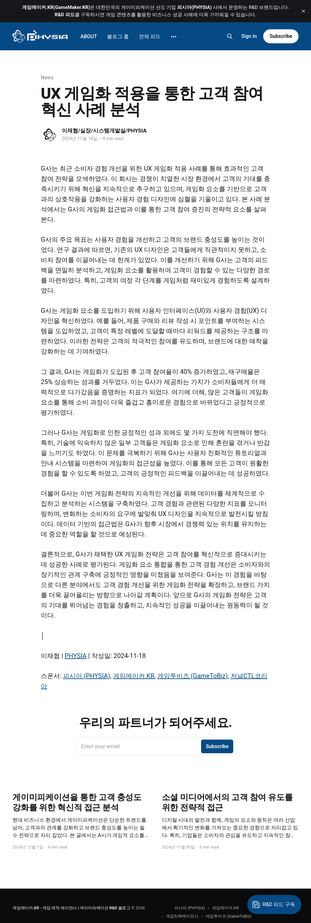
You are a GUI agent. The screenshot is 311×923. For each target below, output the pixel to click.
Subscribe (281, 36)
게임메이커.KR (134, 676)
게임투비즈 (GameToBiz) (192, 676)
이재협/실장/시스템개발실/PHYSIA (104, 130)
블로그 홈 (118, 36)
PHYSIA (76, 656)
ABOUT (88, 36)
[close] (303, 11)
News (47, 78)
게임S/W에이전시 (182, 916)
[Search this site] (230, 36)
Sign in (249, 36)
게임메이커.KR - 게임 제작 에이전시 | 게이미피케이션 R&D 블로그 (71, 907)
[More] (173, 36)
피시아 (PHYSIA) (86, 676)
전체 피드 (150, 36)
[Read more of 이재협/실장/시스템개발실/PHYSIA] (50, 135)
